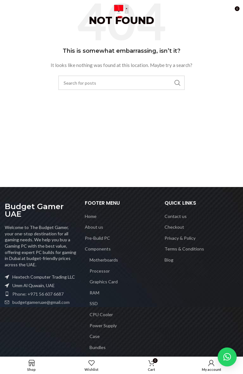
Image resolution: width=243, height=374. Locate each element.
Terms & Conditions (184, 248)
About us (94, 227)
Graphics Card (104, 281)
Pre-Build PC (97, 238)
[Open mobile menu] (8, 11)
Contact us (176, 216)
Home (91, 216)
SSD (94, 303)
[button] (227, 356)
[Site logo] (121, 10)
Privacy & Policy (180, 238)
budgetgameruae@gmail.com (41, 302)
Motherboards (104, 259)
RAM (94, 292)
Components (98, 248)
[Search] (121, 82)
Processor (100, 271)
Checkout (174, 227)
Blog (169, 259)
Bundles (98, 347)
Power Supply (103, 325)
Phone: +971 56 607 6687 (38, 294)
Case (95, 336)
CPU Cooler (101, 314)
